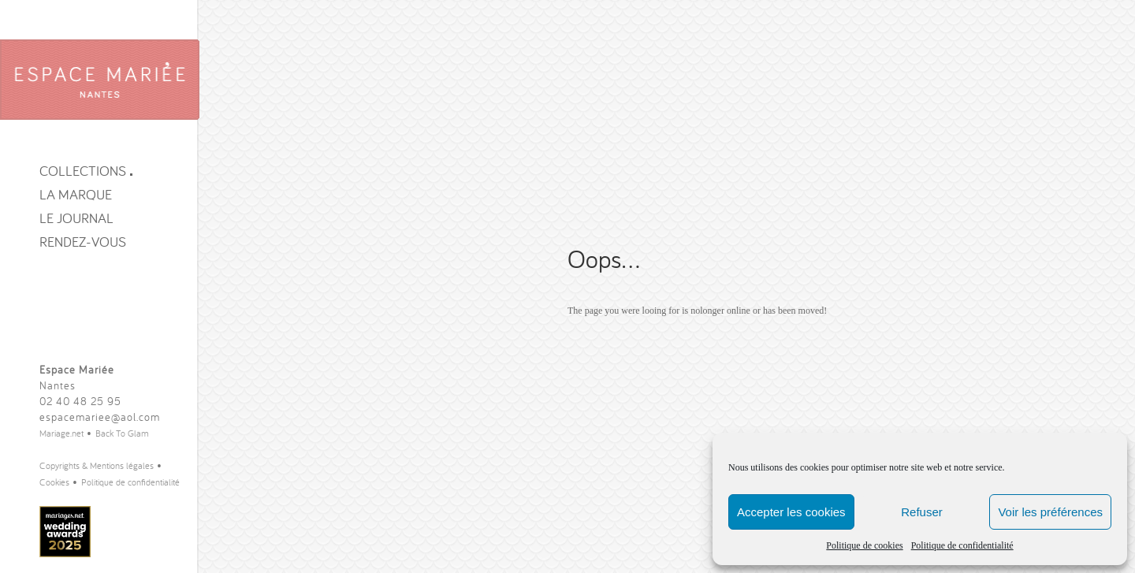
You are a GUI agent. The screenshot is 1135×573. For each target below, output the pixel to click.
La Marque (75, 194)
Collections (85, 171)
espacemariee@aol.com (99, 417)
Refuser (922, 512)
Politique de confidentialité (962, 545)
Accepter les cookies (791, 512)
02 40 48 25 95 (80, 401)
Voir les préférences (1050, 512)
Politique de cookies (864, 545)
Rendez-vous (82, 242)
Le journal (76, 218)
